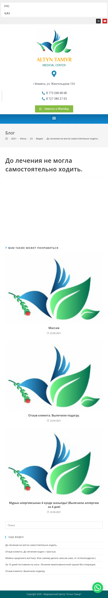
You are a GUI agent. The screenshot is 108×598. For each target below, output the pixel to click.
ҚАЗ (7, 13)
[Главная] (6, 138)
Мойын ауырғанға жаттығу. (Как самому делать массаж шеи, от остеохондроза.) (50, 558)
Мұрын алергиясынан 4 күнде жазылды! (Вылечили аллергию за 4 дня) (54, 505)
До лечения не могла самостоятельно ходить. (73, 138)
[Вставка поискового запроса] (54, 525)
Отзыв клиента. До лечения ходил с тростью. (30, 551)
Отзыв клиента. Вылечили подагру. (54, 415)
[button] (54, 118)
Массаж (53, 328)
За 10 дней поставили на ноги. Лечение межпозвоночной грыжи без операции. (50, 564)
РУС (6, 6)
